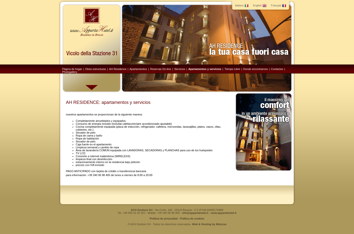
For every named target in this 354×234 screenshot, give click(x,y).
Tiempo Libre (232, 69)
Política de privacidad (163, 218)
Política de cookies (192, 218)
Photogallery (69, 71)
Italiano (242, 5)
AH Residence (117, 69)
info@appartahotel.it (195, 212)
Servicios (179, 69)
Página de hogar (72, 69)
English (259, 5)
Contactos (277, 69)
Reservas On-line (160, 69)
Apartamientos (138, 69)
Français (278, 5)
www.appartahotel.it (223, 212)
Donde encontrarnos (255, 69)
